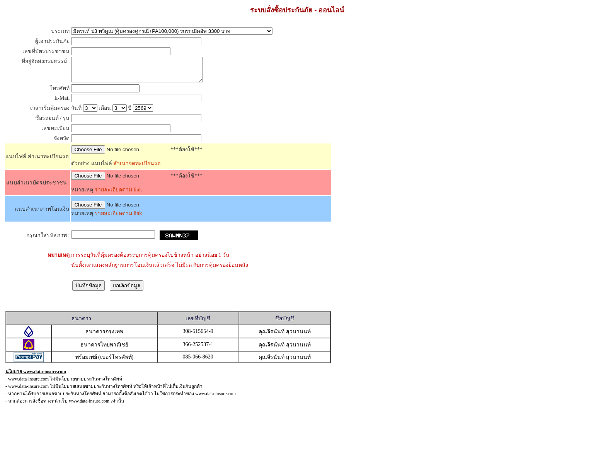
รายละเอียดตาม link (118, 194)
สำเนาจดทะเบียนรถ (136, 168)
